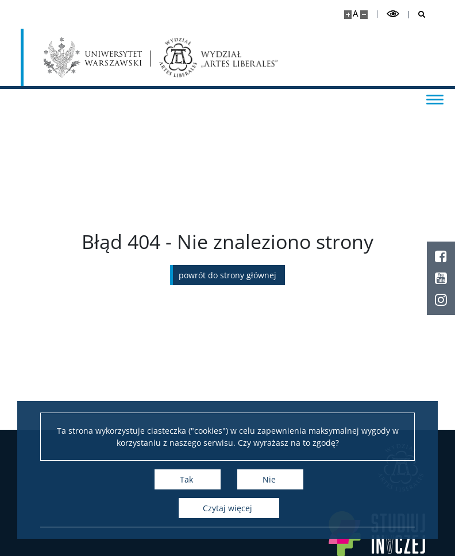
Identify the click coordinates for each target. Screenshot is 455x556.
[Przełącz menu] (435, 98)
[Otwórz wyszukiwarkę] (417, 14)
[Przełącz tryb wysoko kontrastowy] (393, 14)
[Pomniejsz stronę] (364, 14)
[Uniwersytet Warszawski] (93, 57)
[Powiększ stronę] (348, 14)
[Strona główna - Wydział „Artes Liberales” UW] (218, 57)
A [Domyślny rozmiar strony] (355, 13)
